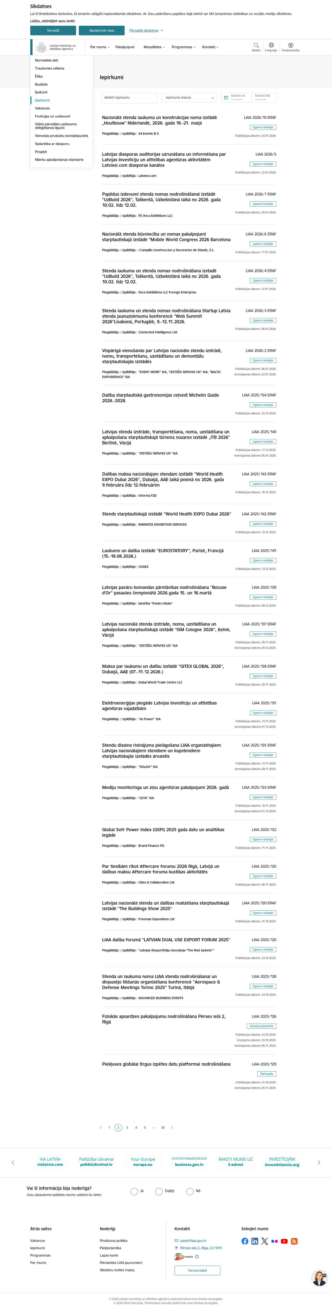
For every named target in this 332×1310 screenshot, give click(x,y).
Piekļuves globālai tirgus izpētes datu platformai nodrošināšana (166, 1064)
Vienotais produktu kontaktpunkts (50, 187)
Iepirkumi (42, 149)
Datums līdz (262, 95)
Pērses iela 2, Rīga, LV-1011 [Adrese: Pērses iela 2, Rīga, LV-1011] (201, 1248)
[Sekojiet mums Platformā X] (264, 1241)
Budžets (41, 133)
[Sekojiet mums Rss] (294, 1241)
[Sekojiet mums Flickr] (274, 1241)
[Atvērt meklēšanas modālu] (256, 47)
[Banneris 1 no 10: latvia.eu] (50, 1162)
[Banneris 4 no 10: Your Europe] (189, 1162)
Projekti (41, 204)
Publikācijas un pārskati (53, 101)
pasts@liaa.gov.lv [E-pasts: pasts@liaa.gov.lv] (193, 1240)
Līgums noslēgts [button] (263, 127)
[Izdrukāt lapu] (290, 75)
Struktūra (42, 85)
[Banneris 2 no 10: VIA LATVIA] (96, 1162)
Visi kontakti (197, 1270)
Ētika (39, 125)
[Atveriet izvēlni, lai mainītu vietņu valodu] (271, 47)
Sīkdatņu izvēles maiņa (117, 1270)
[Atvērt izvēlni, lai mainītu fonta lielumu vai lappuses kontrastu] (291, 47)
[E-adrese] (184, 1256)
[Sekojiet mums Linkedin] (254, 1241)
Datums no (238, 95)
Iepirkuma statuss (178, 97)
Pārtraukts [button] (266, 1074)
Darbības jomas (47, 93)
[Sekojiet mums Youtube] (284, 1241)
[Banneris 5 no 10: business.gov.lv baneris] (235, 1162)
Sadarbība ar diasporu (52, 196)
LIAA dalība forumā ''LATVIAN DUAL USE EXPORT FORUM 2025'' (166, 939)
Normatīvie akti (46, 109)
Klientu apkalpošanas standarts (59, 212)
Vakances (42, 157)
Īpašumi (41, 141)
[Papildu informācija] (197, 1256)
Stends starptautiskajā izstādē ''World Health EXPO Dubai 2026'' (166, 514)
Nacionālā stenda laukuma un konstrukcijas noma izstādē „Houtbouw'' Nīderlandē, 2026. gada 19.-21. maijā (159, 120)
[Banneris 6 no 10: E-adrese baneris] (282, 1162)
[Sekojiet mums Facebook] (244, 1241)
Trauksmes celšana (49, 117)
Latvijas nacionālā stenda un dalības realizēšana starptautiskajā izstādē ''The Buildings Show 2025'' (165, 905)
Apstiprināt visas (101, 30)
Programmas (40, 1255)
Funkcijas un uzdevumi (52, 165)
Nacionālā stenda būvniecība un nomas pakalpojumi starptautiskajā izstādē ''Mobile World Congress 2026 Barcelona (166, 236)
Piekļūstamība (110, 1248)
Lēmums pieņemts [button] (261, 1026)
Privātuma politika (113, 1240)
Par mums (38, 1262)
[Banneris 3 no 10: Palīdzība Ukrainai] (143, 1162)
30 (163, 1128)
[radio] (137, 1190)
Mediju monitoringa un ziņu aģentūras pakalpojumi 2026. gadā (165, 787)
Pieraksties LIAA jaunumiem (121, 1262)
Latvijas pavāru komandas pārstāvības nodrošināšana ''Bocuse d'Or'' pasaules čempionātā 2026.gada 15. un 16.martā (164, 590)
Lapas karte (109, 1255)
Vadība (40, 77)
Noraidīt (53, 30)
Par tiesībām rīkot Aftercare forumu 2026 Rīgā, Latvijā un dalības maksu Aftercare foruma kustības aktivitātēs (160, 869)
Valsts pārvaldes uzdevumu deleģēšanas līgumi (56, 175)
